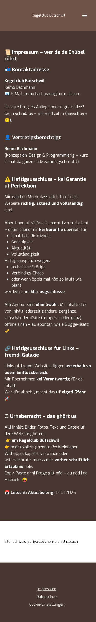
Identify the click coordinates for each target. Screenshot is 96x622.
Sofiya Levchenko (42, 541)
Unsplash (70, 541)
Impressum (47, 589)
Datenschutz (47, 596)
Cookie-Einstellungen (46, 604)
